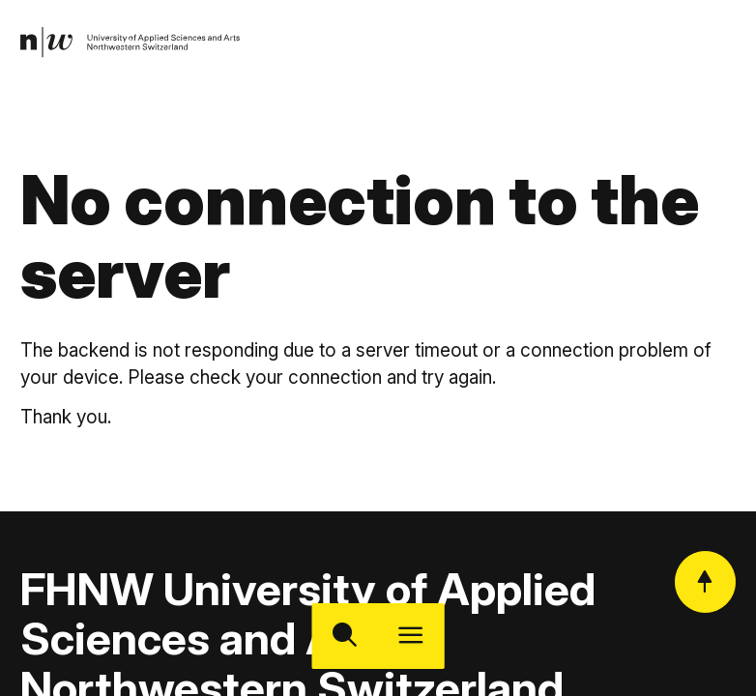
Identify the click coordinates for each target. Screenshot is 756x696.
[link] (130, 43)
